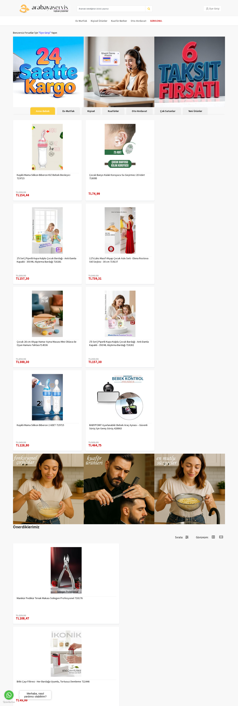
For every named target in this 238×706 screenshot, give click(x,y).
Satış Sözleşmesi (58, 679)
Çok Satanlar (167, 111)
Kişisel (91, 111)
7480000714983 (25, 579)
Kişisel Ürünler (99, 20)
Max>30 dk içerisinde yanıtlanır (191, 690)
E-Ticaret (201, 702)
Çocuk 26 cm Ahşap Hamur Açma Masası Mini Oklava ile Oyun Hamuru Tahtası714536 (36, 252)
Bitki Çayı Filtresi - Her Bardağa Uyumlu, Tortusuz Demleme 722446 (90, 422)
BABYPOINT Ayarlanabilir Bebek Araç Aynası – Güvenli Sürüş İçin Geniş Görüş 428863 (199, 252)
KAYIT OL (219, 666)
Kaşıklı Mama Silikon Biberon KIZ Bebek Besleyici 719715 (34, 173)
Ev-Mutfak (68, 111)
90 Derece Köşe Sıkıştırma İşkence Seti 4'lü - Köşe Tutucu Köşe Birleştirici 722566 (199, 581)
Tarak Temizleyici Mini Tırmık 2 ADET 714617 (144, 581)
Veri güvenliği (56, 664)
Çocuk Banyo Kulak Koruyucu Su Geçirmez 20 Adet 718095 (88, 173)
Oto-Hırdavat (138, 20)
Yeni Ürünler (195, 111)
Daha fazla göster (119, 625)
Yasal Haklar (55, 674)
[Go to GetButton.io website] (9, 702)
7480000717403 (25, 500)
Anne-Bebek (42, 111)
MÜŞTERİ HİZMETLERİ (24, 679)
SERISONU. (156, 20)
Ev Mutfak (81, 20)
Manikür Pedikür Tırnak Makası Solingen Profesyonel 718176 (33, 422)
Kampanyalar (20, 674)
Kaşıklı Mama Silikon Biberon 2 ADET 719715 (144, 252)
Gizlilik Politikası (58, 669)
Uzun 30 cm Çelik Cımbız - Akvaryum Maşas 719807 (144, 501)
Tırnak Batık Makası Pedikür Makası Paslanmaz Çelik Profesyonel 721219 (198, 501)
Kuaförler (113, 111)
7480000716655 (133, 420)
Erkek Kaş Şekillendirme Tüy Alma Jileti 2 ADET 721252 (199, 422)
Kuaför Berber (119, 20)
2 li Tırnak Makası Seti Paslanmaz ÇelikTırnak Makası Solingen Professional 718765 (88, 501)
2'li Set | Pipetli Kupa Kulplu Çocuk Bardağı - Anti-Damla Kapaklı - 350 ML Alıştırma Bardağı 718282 (90, 252)
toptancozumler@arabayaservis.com (191, 684)
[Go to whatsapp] (9, 695)
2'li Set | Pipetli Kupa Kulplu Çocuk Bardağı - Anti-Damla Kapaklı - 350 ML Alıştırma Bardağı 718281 (144, 173)
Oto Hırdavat (139, 111)
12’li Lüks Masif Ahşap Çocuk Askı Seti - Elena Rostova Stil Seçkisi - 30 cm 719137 (199, 173)
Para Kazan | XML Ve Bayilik (27, 664)
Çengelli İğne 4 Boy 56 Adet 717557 (90, 579)
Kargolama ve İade (23, 669)
